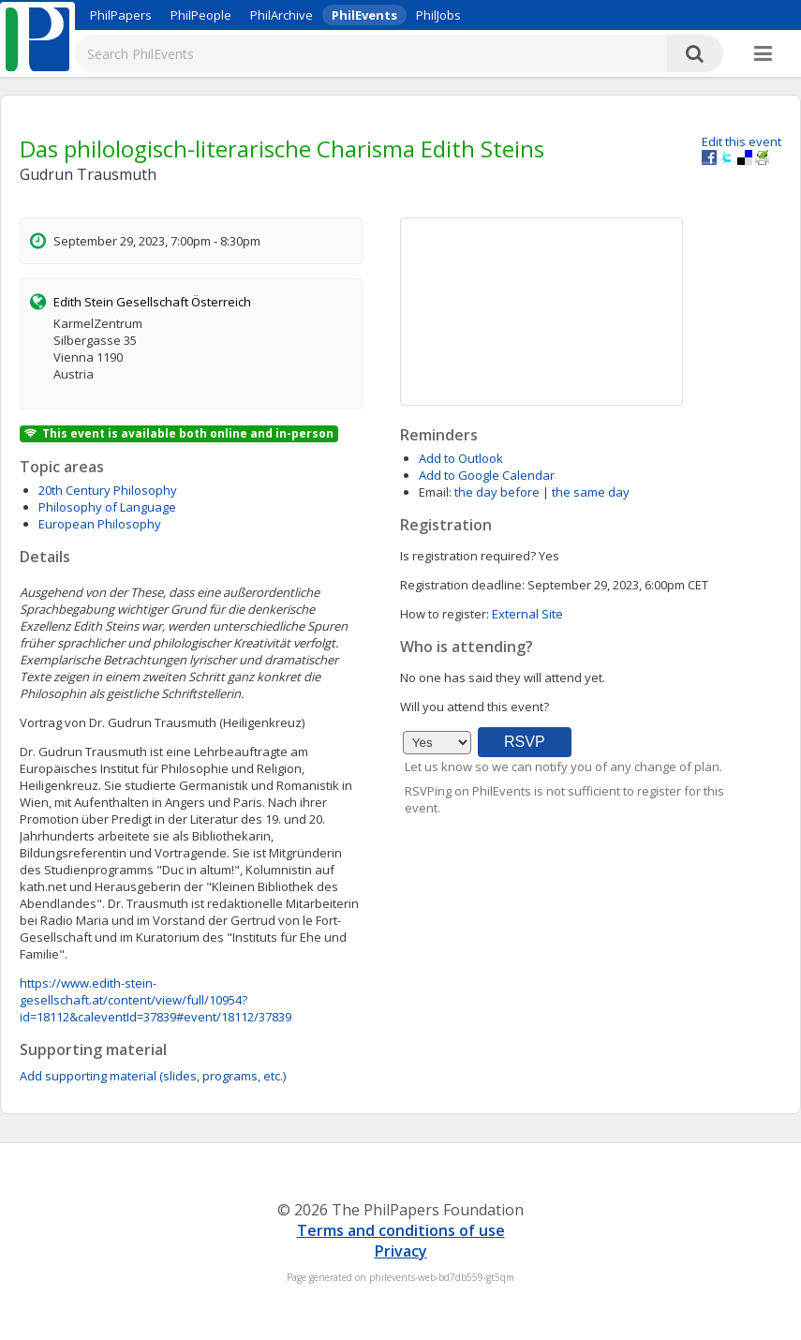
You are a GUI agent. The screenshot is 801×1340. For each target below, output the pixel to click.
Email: (435, 492)
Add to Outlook (461, 458)
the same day (591, 492)
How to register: (444, 613)
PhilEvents (364, 15)
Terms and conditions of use (401, 1230)
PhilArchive (281, 15)
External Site (527, 613)
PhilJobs (438, 15)
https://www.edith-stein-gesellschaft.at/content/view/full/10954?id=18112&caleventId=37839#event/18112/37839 (155, 1000)
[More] (763, 54)
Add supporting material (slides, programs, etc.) (153, 1075)
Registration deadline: (462, 584)
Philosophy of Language (107, 507)
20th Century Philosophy (107, 490)
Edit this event (741, 141)
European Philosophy (99, 523)
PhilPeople (201, 15)
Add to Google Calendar (487, 475)
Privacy (401, 1251)
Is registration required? (468, 555)
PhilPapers (121, 15)
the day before (497, 492)
